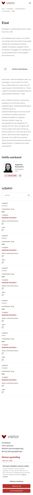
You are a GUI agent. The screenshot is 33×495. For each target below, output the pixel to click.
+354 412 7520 (7, 461)
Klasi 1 (17, 172)
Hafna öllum (16, 486)
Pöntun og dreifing (11, 457)
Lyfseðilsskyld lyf (20, 9)
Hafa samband (7, 446)
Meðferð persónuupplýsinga (12, 448)
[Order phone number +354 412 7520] (16, 461)
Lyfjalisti (7, 188)
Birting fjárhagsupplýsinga (12, 451)
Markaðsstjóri (19, 170)
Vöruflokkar (10, 9)
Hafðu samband (11, 158)
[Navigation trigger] (30, 3)
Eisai (5, 23)
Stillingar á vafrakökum (16, 481)
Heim (3, 9)
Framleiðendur (6, 11)
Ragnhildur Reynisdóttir (19, 167)
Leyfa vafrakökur (16, 491)
